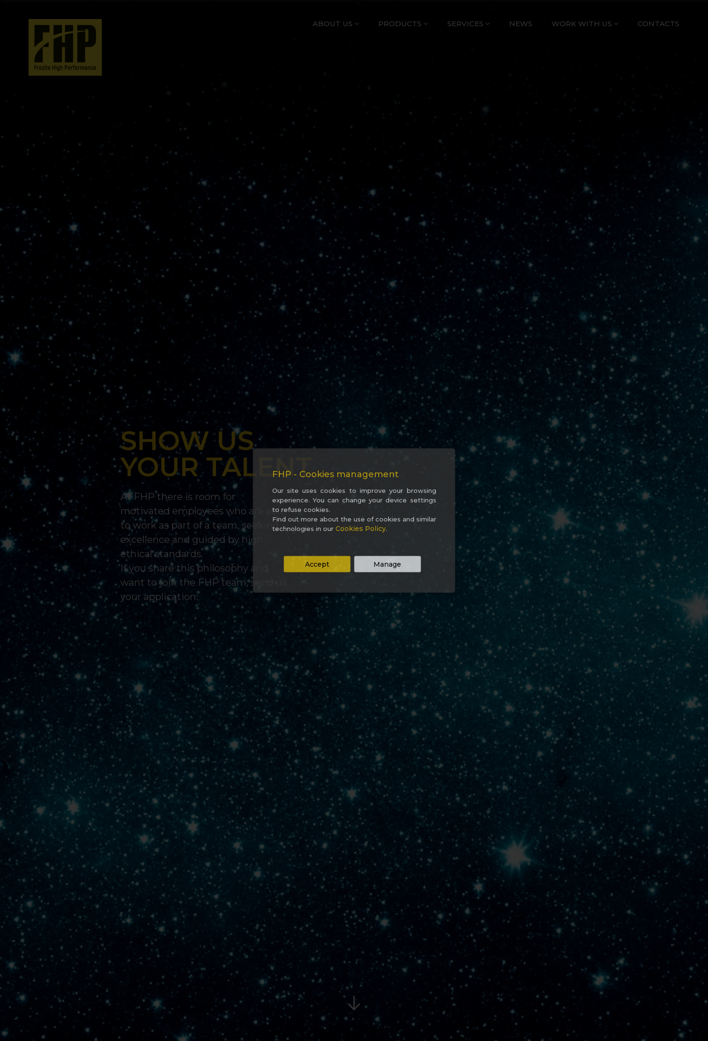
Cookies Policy (360, 528)
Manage (387, 564)
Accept (317, 564)
